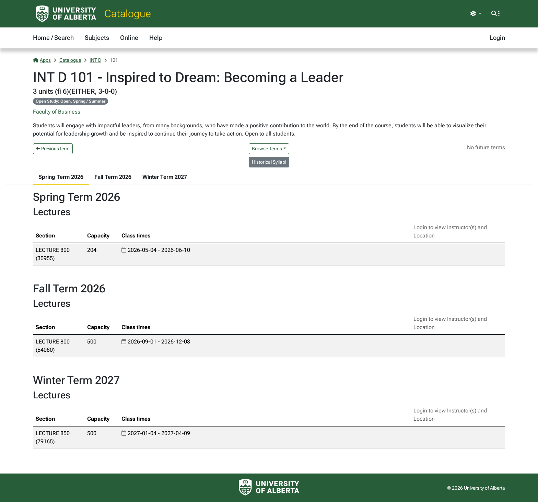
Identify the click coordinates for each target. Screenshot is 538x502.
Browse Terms (267, 148)
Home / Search (53, 37)
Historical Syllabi (269, 162)
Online (129, 37)
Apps (42, 60)
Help (155, 37)
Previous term (53, 148)
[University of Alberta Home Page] (66, 13)
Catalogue (127, 14)
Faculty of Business (56, 111)
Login (497, 37)
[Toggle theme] (476, 13)
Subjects (97, 37)
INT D (95, 60)
